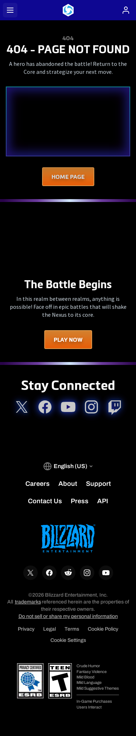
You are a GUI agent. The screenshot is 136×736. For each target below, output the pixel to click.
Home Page (68, 176)
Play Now (68, 339)
